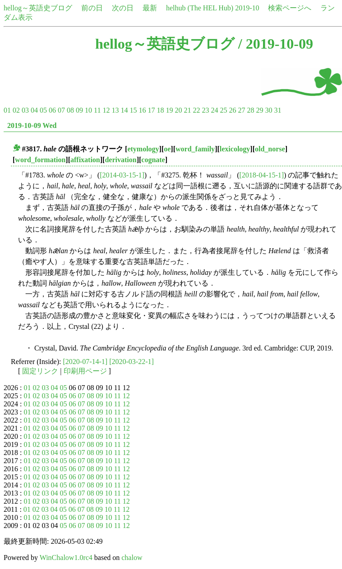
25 (223, 110)
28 (250, 110)
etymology (143, 149)
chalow (131, 557)
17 (151, 110)
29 (259, 110)
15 (133, 110)
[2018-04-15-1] (261, 175)
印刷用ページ (85, 371)
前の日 (92, 8)
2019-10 (247, 8)
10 (88, 110)
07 (61, 110)
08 (70, 110)
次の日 (123, 8)
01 (7, 110)
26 (232, 110)
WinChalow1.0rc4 (66, 557)
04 (34, 110)
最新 (150, 8)
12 (106, 110)
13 (115, 110)
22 (196, 110)
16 (142, 110)
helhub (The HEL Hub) (199, 8)
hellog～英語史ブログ (38, 8)
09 (79, 110)
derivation (120, 160)
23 (205, 110)
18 (160, 110)
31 (277, 110)
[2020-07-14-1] (85, 361)
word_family (195, 149)
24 (214, 110)
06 (52, 110)
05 (43, 110)
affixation (85, 160)
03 (25, 110)
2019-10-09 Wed (31, 125)
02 (16, 110)
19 (169, 110)
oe (167, 149)
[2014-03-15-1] (122, 175)
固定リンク (40, 371)
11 (97, 110)
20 (178, 110)
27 (241, 110)
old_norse (270, 149)
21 (187, 110)
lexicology (235, 149)
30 (268, 110)
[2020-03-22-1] (131, 361)
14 (124, 110)
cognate (153, 160)
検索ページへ (289, 8)
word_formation (40, 160)
